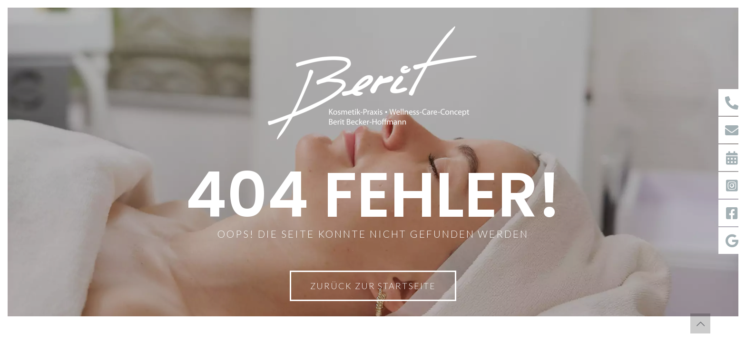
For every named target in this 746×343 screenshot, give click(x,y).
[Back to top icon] (700, 323)
